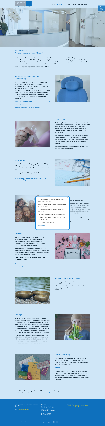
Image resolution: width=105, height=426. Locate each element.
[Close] (66, 199)
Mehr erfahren (43, 224)
